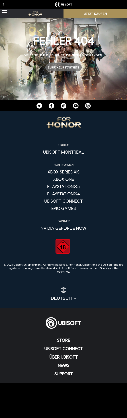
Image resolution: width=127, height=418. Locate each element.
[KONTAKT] (63, 387)
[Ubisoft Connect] (63, 348)
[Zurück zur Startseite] (63, 67)
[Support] (63, 373)
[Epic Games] (63, 208)
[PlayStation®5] (63, 186)
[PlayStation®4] (63, 194)
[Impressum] (63, 405)
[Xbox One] (63, 179)
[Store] (63, 340)
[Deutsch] (63, 294)
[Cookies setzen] (63, 411)
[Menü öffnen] (4, 12)
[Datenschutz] (63, 393)
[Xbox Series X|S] (63, 172)
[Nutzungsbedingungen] (63, 399)
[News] (63, 365)
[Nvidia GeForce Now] (63, 228)
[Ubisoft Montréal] (63, 152)
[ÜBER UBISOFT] (63, 357)
